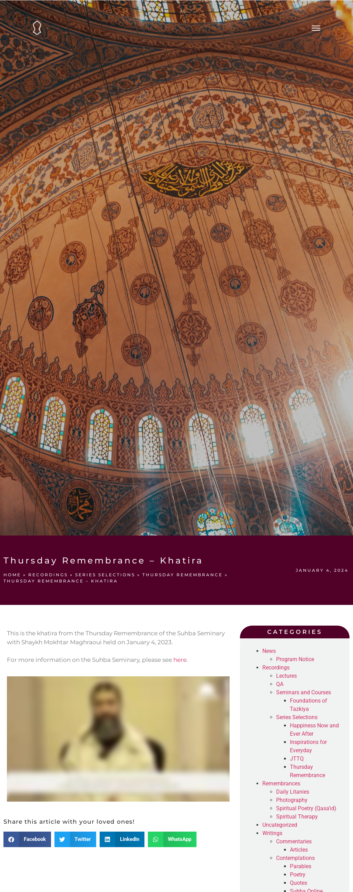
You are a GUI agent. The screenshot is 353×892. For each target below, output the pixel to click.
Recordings (48, 574)
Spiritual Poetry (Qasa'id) (306, 808)
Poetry (297, 874)
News (269, 651)
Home (12, 574)
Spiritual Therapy (297, 816)
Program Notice (295, 659)
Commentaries (294, 841)
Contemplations (295, 858)
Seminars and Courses (303, 692)
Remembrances (281, 783)
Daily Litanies (292, 791)
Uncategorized (279, 825)
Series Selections (105, 574)
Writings (272, 833)
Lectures (286, 676)
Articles (299, 849)
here (179, 659)
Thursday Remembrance (182, 574)
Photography (291, 800)
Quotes (298, 883)
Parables (300, 866)
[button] (27, 839)
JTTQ (297, 758)
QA (279, 684)
